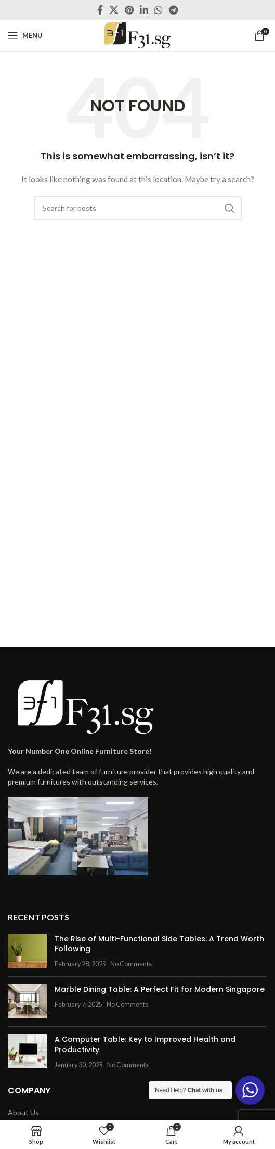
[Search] (138, 208)
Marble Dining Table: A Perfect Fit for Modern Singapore (160, 989)
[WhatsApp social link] (158, 10)
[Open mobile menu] (25, 35)
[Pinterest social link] (129, 10)
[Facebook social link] (100, 10)
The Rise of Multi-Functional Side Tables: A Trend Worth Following (159, 943)
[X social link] (114, 10)
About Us (23, 1112)
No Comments (131, 964)
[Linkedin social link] (144, 10)
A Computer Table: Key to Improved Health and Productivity (145, 1044)
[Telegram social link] (173, 10)
